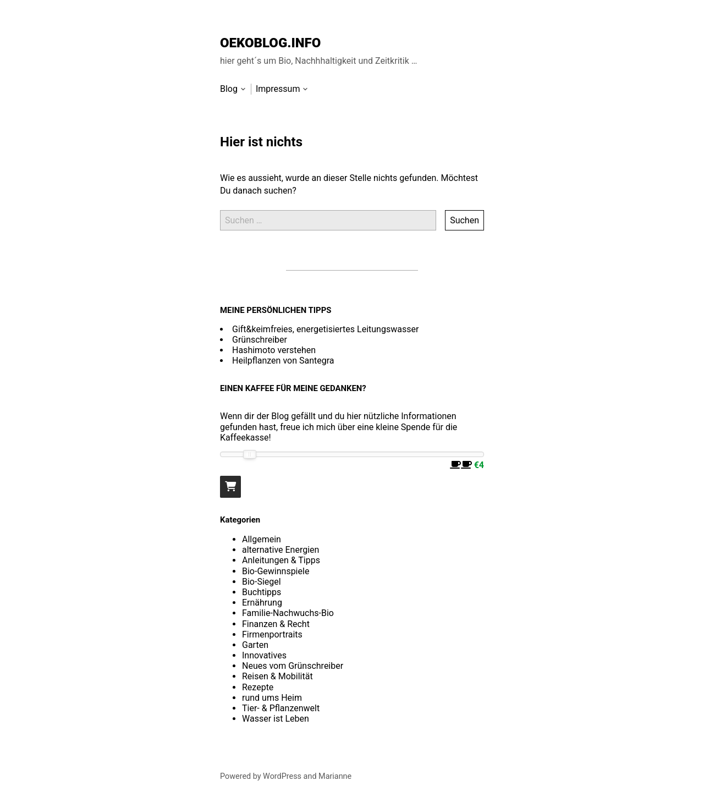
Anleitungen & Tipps (281, 560)
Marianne (334, 776)
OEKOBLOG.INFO (270, 43)
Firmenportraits (272, 634)
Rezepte (257, 687)
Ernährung (262, 602)
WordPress (282, 776)
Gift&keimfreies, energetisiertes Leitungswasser (325, 329)
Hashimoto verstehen (274, 350)
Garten (255, 645)
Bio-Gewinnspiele (275, 571)
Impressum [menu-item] (278, 89)
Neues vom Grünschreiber (292, 666)
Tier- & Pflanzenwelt (281, 708)
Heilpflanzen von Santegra (283, 360)
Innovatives (264, 655)
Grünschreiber (259, 339)
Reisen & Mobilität (277, 676)
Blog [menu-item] (229, 89)
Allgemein (261, 539)
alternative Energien (280, 550)
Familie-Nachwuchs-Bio (288, 613)
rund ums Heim (272, 697)
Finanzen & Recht (276, 624)
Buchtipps (261, 592)
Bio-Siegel (261, 581)
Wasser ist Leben (275, 718)
